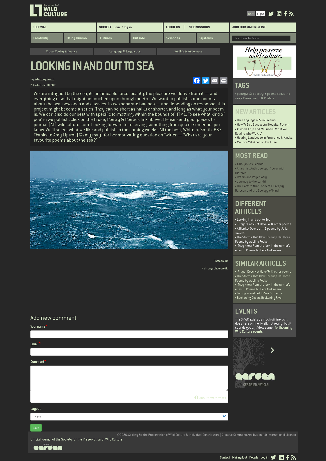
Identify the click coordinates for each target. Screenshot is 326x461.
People (253, 457)
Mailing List (239, 457)
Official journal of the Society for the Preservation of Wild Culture (76, 439)
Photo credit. (221, 261)
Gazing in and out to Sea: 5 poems (259, 293)
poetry (241, 94)
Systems (206, 38)
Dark (251, 14)
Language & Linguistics (125, 51)
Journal (39, 27)
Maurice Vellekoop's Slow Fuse (257, 142)
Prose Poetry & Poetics (258, 98)
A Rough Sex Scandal (250, 164)
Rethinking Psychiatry (252, 177)
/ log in (127, 27)
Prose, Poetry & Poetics (61, 51)
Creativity (40, 38)
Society (105, 27)
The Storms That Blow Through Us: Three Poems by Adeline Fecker (262, 239)
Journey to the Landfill (252, 181)
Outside (139, 38)
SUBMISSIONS (199, 27)
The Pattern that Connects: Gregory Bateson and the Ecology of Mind (259, 188)
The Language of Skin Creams (256, 120)
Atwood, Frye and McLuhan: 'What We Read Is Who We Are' (261, 131)
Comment (37, 361)
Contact (225, 457)
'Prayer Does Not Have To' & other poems (264, 224)
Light (260, 14)
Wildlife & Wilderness (188, 51)
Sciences (173, 38)
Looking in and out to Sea (253, 219)
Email (34, 344)
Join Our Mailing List (248, 27)
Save (36, 427)
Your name (37, 326)
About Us (173, 27)
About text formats (210, 398)
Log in (264, 457)
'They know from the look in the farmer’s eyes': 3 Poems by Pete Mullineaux (262, 248)
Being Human (77, 38)
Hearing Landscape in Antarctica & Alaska (264, 138)
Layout (35, 409)
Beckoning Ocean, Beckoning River (260, 298)
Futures (106, 38)
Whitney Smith (44, 79)
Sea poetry (256, 94)
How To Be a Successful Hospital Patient (263, 124)
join (117, 27)
